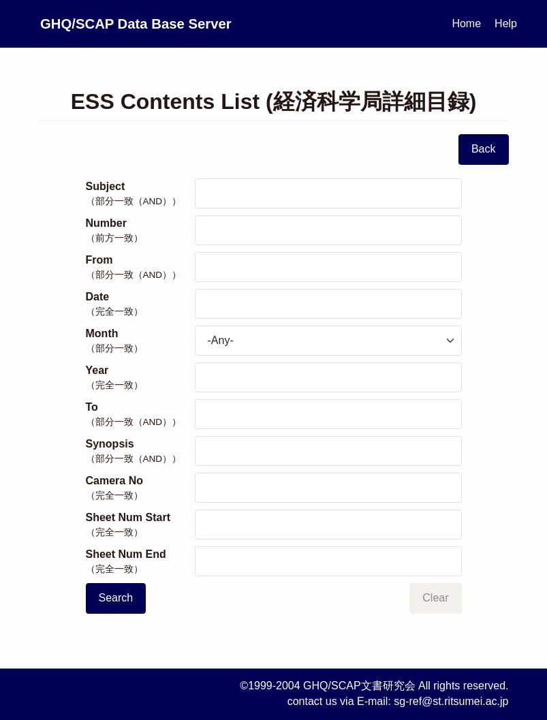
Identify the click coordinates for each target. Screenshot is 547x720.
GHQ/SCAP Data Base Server (190, 23)
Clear (435, 598)
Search (116, 598)
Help (506, 23)
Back (483, 149)
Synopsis (140, 451)
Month (140, 341)
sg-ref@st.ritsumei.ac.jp (451, 701)
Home (466, 23)
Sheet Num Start (140, 525)
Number (140, 231)
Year (140, 378)
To (140, 414)
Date (140, 304)
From (140, 267)
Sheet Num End (140, 562)
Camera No (140, 488)
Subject (140, 194)
